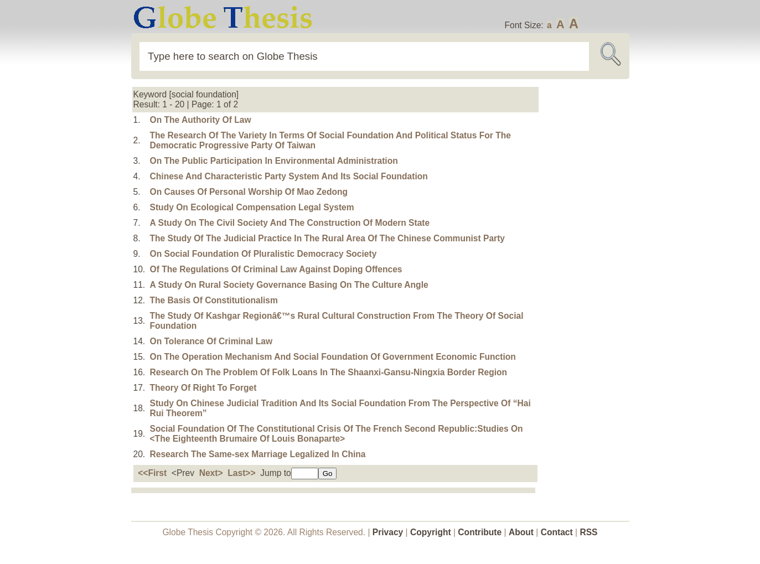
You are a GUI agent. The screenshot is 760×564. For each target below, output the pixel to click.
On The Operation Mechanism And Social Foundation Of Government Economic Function (333, 356)
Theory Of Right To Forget (203, 387)
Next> (211, 473)
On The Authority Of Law (200, 120)
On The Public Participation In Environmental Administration (274, 160)
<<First (152, 473)
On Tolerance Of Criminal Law (211, 341)
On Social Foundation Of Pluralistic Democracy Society (263, 253)
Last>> (241, 473)
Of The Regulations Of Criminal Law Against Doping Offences (276, 269)
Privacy (388, 532)
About (521, 532)
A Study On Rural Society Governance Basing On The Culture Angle (289, 284)
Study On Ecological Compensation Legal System (252, 207)
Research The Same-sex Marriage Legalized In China (258, 454)
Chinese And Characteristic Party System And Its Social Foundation (289, 176)
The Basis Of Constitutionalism (214, 300)
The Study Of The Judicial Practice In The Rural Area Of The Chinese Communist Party (327, 238)
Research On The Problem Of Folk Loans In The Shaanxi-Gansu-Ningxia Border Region (329, 372)
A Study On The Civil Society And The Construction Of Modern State (290, 222)
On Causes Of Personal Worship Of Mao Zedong (249, 191)
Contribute (480, 532)
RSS (588, 532)
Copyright (430, 532)
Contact (558, 532)
